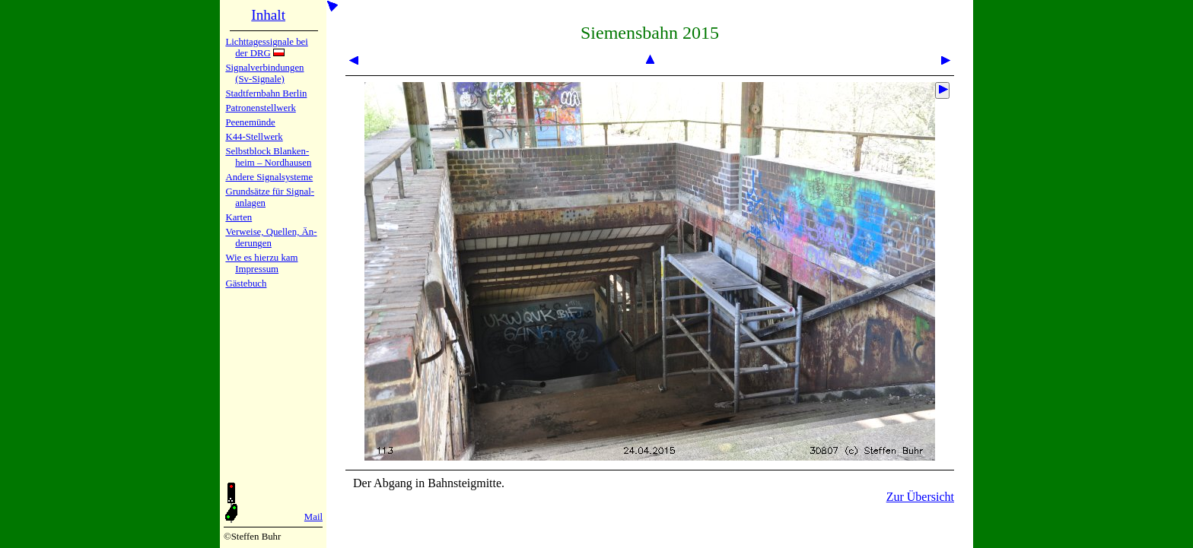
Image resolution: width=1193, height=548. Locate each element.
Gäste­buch (245, 283)
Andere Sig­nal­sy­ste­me (269, 177)
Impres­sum (256, 269)
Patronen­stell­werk (260, 108)
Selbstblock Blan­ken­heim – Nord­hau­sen (268, 157)
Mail (313, 517)
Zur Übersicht (920, 496)
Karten (238, 217)
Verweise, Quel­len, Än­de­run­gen (271, 237)
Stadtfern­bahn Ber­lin (266, 93)
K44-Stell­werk (253, 136)
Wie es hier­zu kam (261, 257)
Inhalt (268, 15)
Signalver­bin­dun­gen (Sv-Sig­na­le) (264, 73)
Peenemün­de (250, 122)
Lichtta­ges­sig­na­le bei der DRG (266, 47)
